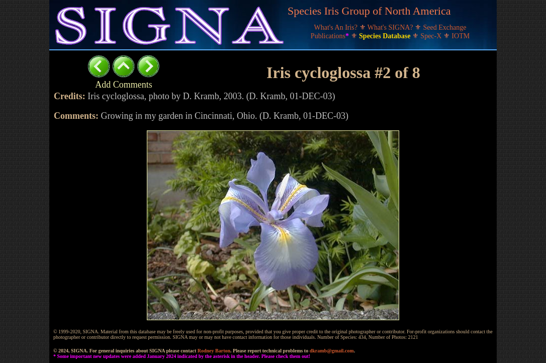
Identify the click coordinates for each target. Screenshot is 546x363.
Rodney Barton (214, 350)
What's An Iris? (336, 27)
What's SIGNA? (391, 27)
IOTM (460, 36)
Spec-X (431, 36)
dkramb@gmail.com (332, 350)
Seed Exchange (445, 27)
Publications (331, 36)
